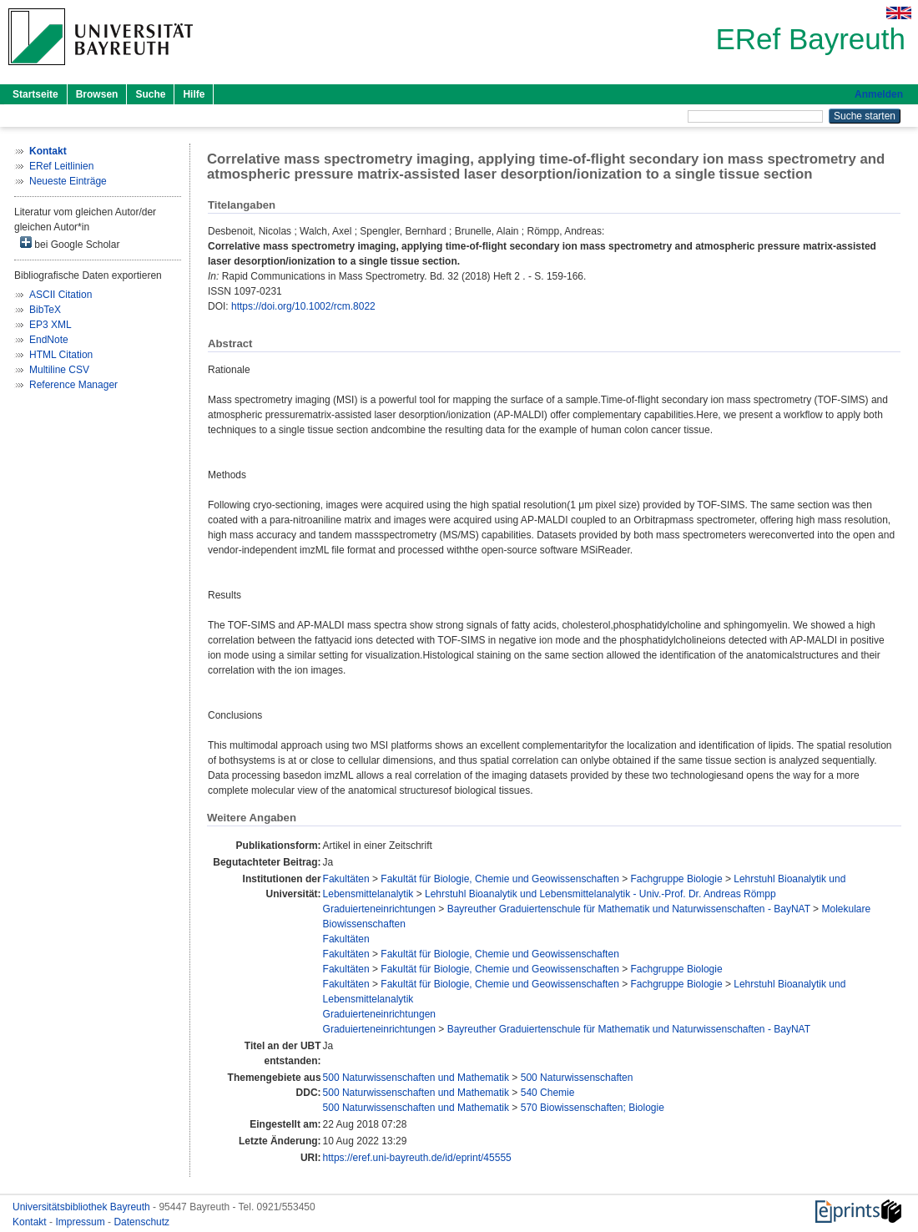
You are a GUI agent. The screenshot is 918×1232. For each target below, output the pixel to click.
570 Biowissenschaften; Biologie (592, 1107)
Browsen (97, 94)
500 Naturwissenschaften (577, 1077)
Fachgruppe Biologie (677, 879)
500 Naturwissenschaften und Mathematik (416, 1077)
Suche (150, 94)
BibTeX (45, 310)
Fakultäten (346, 879)
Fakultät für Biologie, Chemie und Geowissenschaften (500, 879)
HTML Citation (61, 355)
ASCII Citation (60, 294)
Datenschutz (141, 1222)
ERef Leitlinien (61, 166)
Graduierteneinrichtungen (379, 909)
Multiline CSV (59, 370)
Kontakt (31, 1222)
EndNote (48, 340)
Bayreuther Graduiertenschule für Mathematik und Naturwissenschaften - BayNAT (628, 909)
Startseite (35, 94)
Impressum (81, 1222)
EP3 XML (50, 325)
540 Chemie (548, 1092)
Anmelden (879, 94)
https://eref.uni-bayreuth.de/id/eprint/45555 (417, 1158)
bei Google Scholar (69, 243)
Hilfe (193, 94)
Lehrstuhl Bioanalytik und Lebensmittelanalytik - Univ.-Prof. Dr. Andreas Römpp (600, 894)
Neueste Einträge (68, 181)
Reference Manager (73, 385)
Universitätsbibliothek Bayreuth (83, 1207)
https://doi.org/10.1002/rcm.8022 (303, 306)
